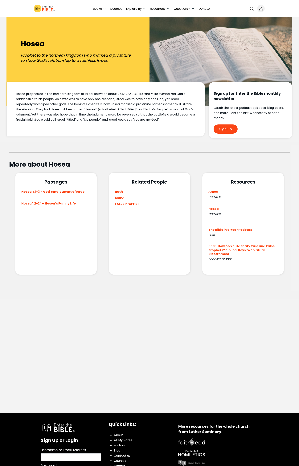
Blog (117, 450)
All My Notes (123, 440)
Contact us (122, 455)
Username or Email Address (63, 450)
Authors (120, 445)
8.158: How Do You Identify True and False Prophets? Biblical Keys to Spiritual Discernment (241, 250)
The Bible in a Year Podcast (230, 230)
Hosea (213, 209)
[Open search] (252, 8)
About (118, 435)
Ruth (119, 191)
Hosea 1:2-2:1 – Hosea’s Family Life (48, 203)
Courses (120, 461)
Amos (213, 191)
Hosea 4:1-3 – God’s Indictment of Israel (53, 191)
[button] (99, 8)
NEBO (119, 198)
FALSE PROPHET (127, 204)
